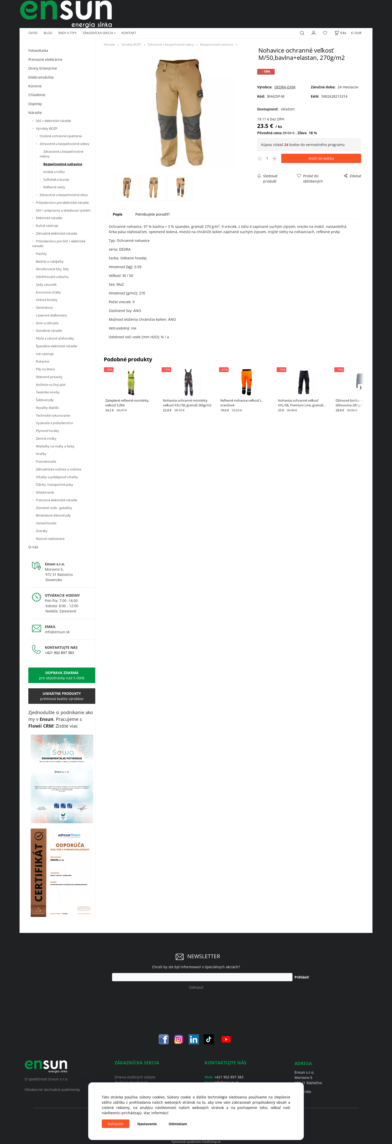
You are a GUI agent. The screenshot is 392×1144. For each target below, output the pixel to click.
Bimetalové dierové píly (53, 515)
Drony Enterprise (42, 68)
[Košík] (340, 33)
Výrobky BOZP (46, 128)
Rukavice (42, 361)
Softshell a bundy (56, 179)
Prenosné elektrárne (45, 59)
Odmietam (178, 1123)
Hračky (41, 453)
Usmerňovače (46, 523)
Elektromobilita (41, 77)
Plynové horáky (47, 430)
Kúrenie (35, 86)
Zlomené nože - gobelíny (54, 508)
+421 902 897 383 (59, 652)
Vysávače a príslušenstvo (54, 423)
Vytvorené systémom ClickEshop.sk (196, 1141)
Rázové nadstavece (50, 538)
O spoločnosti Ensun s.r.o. (46, 1079)
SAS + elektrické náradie (53, 120)
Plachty (41, 253)
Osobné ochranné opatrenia (61, 136)
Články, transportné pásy (54, 484)
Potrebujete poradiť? (152, 214)
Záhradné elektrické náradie (56, 233)
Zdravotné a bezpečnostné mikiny (61, 154)
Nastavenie (147, 1123)
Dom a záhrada (47, 323)
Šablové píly (45, 400)
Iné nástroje (45, 354)
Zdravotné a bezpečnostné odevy (64, 143)
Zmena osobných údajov (135, 1077)
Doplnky (35, 103)
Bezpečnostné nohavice (62, 164)
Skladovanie (45, 492)
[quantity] (267, 158)
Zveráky (42, 531)
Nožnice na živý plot (51, 384)
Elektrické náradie (49, 218)
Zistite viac (67, 726)
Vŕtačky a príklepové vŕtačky (57, 477)
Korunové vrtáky (48, 292)
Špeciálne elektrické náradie (56, 346)
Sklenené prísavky (49, 377)
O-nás (33, 547)
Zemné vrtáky (46, 438)
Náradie (35, 112)
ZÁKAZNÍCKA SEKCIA (98, 33)
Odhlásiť (196, 987)
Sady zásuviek (46, 284)
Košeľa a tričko (54, 172)
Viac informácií (156, 1112)
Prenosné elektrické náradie (56, 500)
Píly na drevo (45, 369)
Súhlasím (115, 1123)
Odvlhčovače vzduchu (52, 276)
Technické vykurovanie (53, 415)
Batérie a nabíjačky (50, 261)
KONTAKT (129, 33)
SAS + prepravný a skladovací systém (63, 210)
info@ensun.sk (57, 631)
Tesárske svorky (48, 392)
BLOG (48, 33)
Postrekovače (46, 461)
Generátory (44, 307)
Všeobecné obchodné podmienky (52, 1089)
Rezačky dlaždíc (47, 407)
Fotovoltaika (38, 50)
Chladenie (36, 94)
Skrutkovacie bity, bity (52, 269)
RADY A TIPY (67, 33)
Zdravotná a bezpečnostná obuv (64, 195)
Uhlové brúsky (46, 299)
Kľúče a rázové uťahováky (55, 338)
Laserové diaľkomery (51, 315)
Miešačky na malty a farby (55, 446)
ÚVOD (32, 33)
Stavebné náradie (49, 330)
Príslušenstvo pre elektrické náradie (62, 202)
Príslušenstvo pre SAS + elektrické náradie (58, 243)
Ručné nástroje (47, 225)
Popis (117, 214)
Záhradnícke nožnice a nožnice (58, 469)
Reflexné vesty (54, 187)
